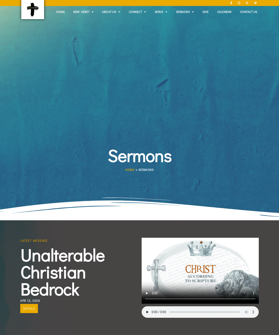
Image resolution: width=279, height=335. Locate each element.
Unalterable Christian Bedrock (62, 272)
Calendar (224, 12)
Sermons (185, 12)
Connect (137, 12)
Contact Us (248, 12)
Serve (161, 12)
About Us (111, 12)
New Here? (83, 12)
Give (206, 12)
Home (60, 12)
